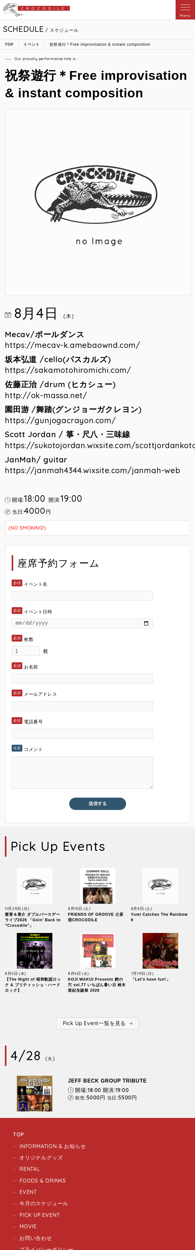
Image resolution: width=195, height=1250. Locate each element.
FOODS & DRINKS (42, 1181)
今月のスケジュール (43, 1204)
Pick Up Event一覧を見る (94, 1024)
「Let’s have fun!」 (150, 980)
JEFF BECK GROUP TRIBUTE (107, 1082)
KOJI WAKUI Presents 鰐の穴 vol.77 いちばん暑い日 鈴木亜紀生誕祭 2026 (97, 986)
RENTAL (29, 1170)
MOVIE (28, 1227)
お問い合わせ (35, 1239)
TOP (18, 1136)
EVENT (28, 1193)
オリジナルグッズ (41, 1159)
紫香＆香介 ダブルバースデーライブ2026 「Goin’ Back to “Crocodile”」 (32, 921)
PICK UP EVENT (39, 1216)
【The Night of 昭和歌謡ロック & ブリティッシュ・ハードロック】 (33, 986)
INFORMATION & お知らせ (52, 1147)
